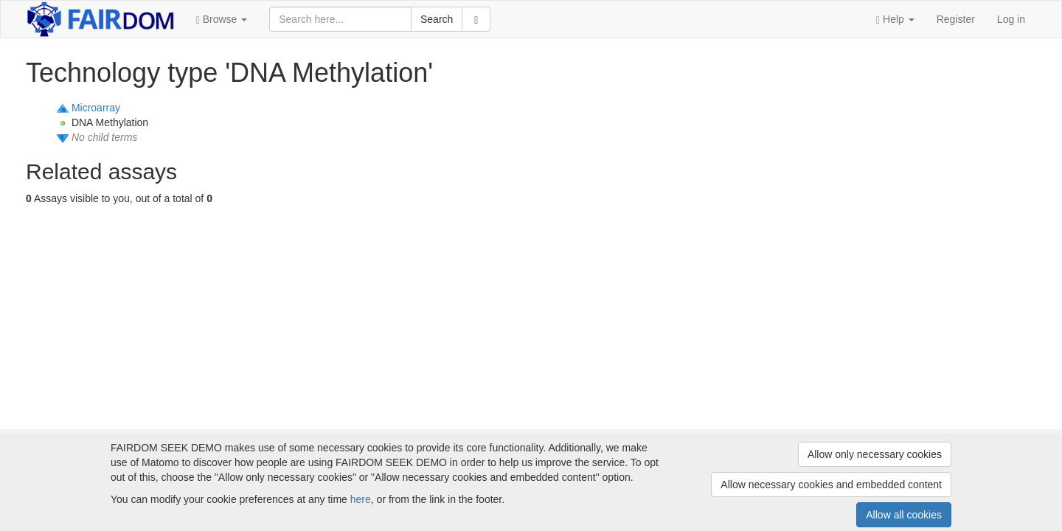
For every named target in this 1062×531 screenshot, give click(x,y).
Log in (1011, 19)
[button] (222, 19)
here (360, 499)
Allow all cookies (904, 515)
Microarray (96, 108)
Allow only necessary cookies (875, 454)
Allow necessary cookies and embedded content (831, 484)
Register (956, 19)
